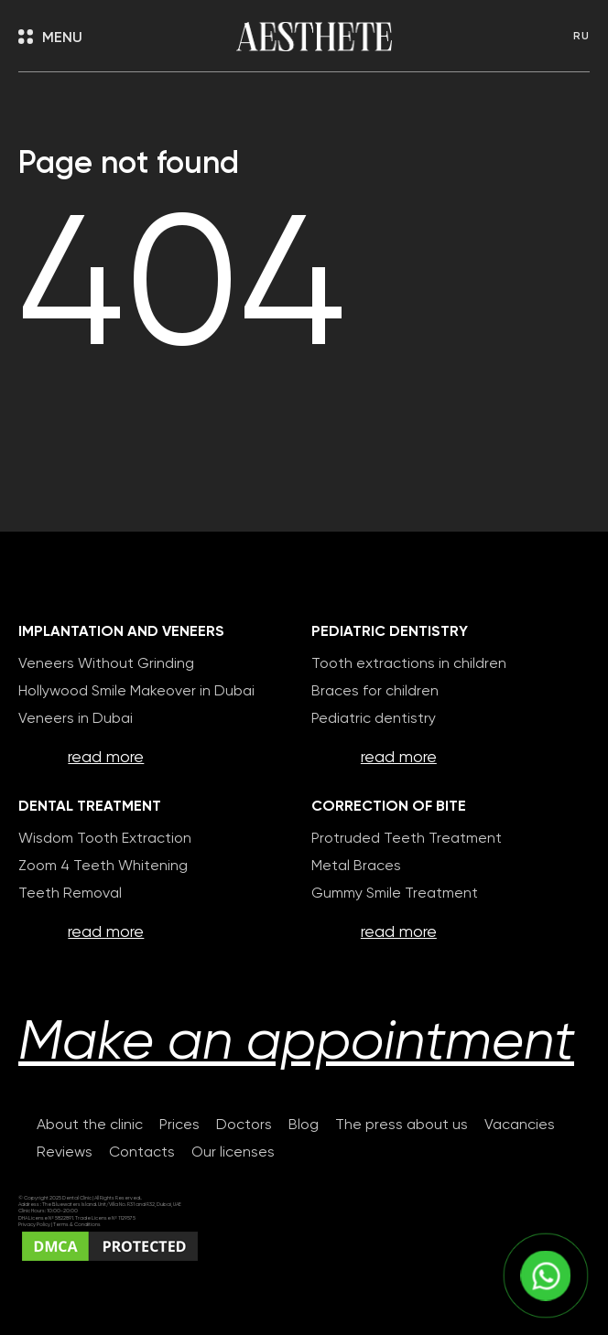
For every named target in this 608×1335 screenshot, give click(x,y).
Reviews (64, 1153)
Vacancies (519, 1125)
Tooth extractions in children (408, 664)
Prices (179, 1125)
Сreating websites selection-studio (150, 1276)
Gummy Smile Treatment (394, 894)
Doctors (244, 1125)
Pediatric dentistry (373, 719)
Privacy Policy (34, 1224)
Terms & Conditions (77, 1224)
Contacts (142, 1153)
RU (581, 36)
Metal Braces (356, 866)
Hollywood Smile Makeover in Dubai (136, 691)
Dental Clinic (77, 1198)
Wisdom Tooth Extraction (104, 839)
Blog (303, 1125)
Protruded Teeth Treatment (406, 839)
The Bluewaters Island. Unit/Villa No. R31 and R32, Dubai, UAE (111, 1204)
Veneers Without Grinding (106, 664)
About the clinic (90, 1125)
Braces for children (375, 691)
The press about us (401, 1125)
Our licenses (233, 1153)
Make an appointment (296, 1044)
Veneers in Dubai (75, 719)
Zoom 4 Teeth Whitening (103, 866)
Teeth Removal (70, 894)
